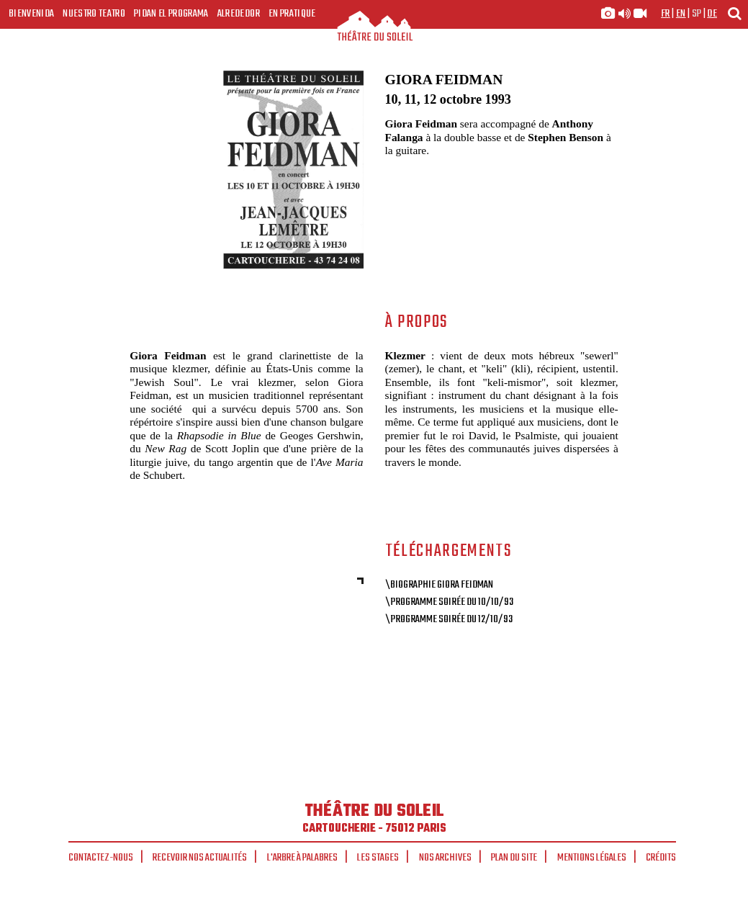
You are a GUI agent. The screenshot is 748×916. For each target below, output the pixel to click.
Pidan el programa (171, 13)
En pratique (292, 13)
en (681, 13)
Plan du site (514, 857)
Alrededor (238, 13)
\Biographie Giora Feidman (439, 584)
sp (697, 13)
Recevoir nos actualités (200, 857)
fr (665, 13)
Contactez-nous (100, 857)
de (712, 13)
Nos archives (445, 857)
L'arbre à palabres (302, 857)
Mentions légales (591, 857)
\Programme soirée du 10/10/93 (449, 602)
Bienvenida (31, 13)
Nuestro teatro (94, 13)
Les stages (378, 857)
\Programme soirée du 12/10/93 (449, 619)
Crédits (661, 857)
